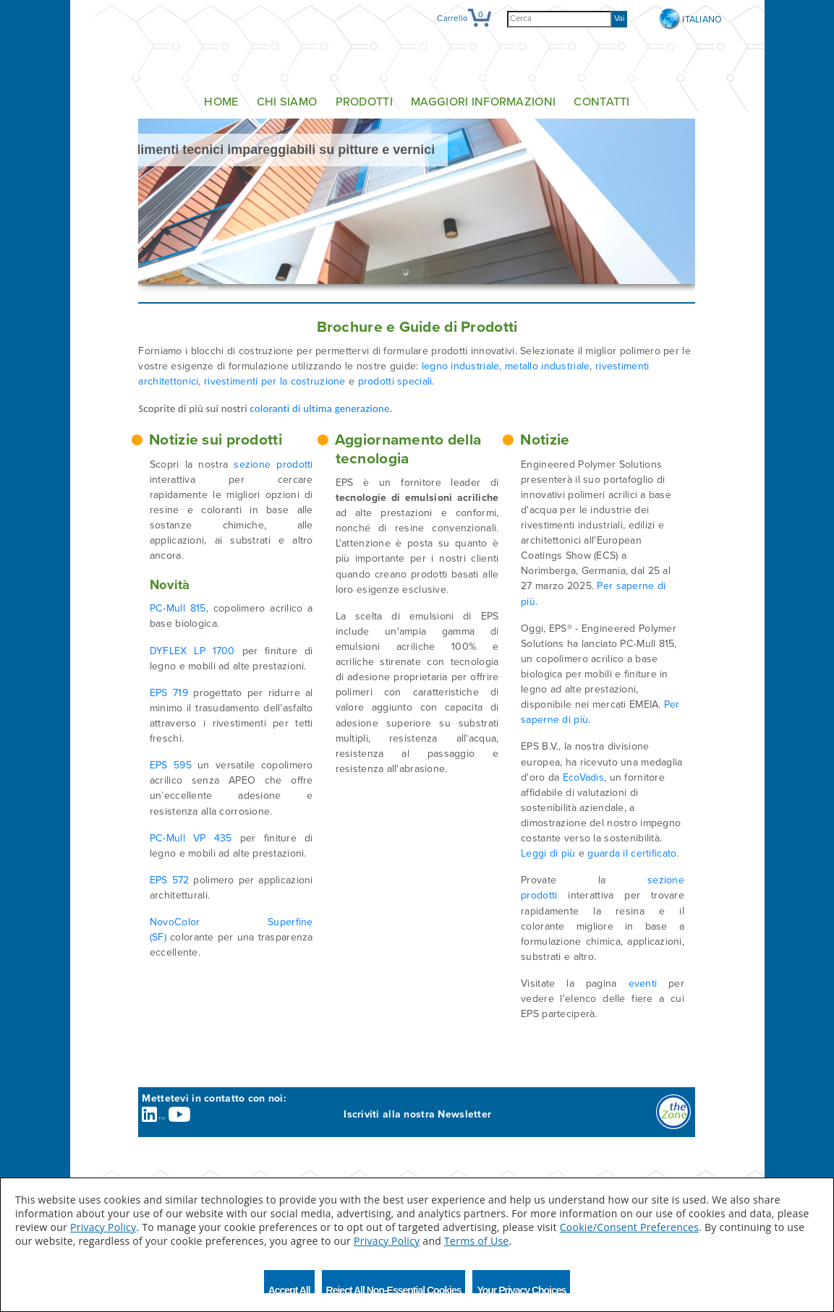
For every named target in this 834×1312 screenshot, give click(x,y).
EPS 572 (170, 880)
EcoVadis (583, 777)
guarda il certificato (631, 853)
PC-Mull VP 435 (191, 838)
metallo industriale (547, 366)
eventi (643, 983)
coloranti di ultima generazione (319, 408)
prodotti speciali (395, 381)
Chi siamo (287, 102)
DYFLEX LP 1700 (192, 651)
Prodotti (364, 102)
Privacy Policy (103, 1227)
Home (221, 102)
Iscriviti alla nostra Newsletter (417, 1114)
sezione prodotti (273, 464)
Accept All (289, 1289)
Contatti (601, 102)
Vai (619, 18)
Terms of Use (476, 1241)
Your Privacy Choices (521, 1289)
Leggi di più (548, 853)
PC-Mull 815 (178, 608)
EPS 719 (169, 693)
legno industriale (461, 366)
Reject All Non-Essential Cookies (393, 1289)
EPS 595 (171, 765)
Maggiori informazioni (483, 102)
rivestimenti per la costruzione (275, 381)
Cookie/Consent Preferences (629, 1227)
